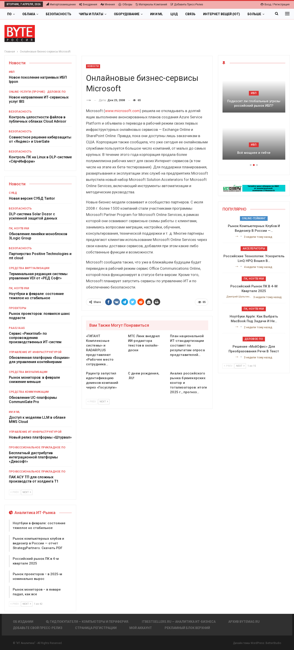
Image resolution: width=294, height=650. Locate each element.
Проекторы (17, 308)
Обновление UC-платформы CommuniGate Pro (33, 399)
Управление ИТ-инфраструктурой (35, 352)
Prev (92, 401)
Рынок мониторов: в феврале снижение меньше (34, 379)
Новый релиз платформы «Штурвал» (40, 437)
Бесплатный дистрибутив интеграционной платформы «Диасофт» (33, 457)
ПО (9, 14)
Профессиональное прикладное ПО (37, 447)
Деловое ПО (56, 91)
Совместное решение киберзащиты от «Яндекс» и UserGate (40, 139)
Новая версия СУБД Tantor (32, 198)
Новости (93, 66)
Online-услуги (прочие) (27, 91)
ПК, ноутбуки (19, 228)
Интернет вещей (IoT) (221, 14)
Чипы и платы (91, 14)
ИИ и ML (156, 14)
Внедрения (88, 4)
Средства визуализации (28, 372)
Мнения (108, 4)
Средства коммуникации (29, 391)
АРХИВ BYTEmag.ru (244, 621)
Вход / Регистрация (275, 4)
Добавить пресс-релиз (186, 4)
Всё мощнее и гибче (254, 153)
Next (104, 401)
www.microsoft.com (122, 111)
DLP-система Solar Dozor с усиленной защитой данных (33, 216)
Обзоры (125, 4)
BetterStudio (273, 643)
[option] (254, 117)
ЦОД (174, 14)
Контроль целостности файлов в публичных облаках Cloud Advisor (37, 119)
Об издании (23, 621)
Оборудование (126, 14)
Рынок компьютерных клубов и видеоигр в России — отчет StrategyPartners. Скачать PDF (38, 543)
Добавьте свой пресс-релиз (37, 628)
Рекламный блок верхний (187, 628)
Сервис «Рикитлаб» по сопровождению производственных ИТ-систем (35, 337)
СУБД (13, 192)
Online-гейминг (254, 218)
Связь (190, 14)
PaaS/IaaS (17, 328)
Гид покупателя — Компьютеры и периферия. (87, 621)
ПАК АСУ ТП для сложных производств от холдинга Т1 (34, 479)
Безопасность (58, 14)
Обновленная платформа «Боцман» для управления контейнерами (39, 359)
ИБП (12, 71)
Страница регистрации (96, 628)
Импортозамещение (61, 4)
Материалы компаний (151, 4)
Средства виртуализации (29, 268)
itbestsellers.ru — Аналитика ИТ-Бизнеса (179, 621)
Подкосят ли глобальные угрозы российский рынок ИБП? (253, 103)
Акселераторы (254, 248)
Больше (254, 14)
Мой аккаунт (140, 628)
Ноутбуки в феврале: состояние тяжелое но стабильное (36, 296)
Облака (28, 14)
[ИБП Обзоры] (254, 188)
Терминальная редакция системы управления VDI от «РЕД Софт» (38, 276)
